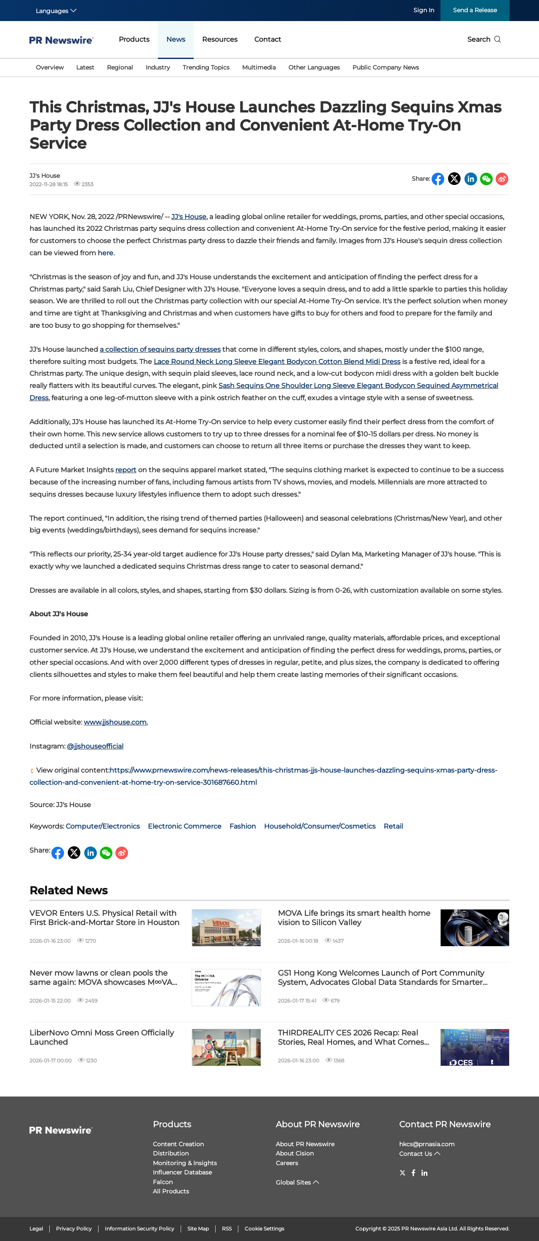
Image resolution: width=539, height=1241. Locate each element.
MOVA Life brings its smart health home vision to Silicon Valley (354, 918)
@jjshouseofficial (95, 746)
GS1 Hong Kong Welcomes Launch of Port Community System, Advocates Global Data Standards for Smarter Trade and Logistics (381, 978)
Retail (393, 826)
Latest (85, 67)
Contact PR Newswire (445, 1124)
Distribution (171, 1153)
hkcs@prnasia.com (427, 1144)
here (105, 253)
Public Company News (385, 67)
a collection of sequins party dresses (160, 349)
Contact (267, 39)
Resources (219, 39)
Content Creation (178, 1144)
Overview (50, 67)
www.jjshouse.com (115, 722)
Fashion (242, 826)
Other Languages (314, 67)
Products (134, 39)
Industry (158, 67)
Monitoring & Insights (185, 1163)
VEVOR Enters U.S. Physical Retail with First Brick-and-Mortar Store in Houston (104, 918)
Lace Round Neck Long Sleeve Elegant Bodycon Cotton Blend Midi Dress (277, 362)
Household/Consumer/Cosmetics (320, 826)
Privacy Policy (74, 1228)
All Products (171, 1191)
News (175, 39)
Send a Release (475, 10)
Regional (120, 67)
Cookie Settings (264, 1228)
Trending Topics (206, 67)
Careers (287, 1163)
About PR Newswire (318, 1124)
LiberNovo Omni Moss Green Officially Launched (101, 1038)
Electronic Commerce (184, 826)
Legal (36, 1228)
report (125, 470)
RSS (227, 1228)
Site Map (198, 1228)
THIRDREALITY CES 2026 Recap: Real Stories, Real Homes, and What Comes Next (351, 1038)
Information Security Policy (139, 1228)
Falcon (163, 1182)
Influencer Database (182, 1172)
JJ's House (188, 217)
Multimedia (259, 67)
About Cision (295, 1153)
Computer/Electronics (103, 826)
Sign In (424, 10)
